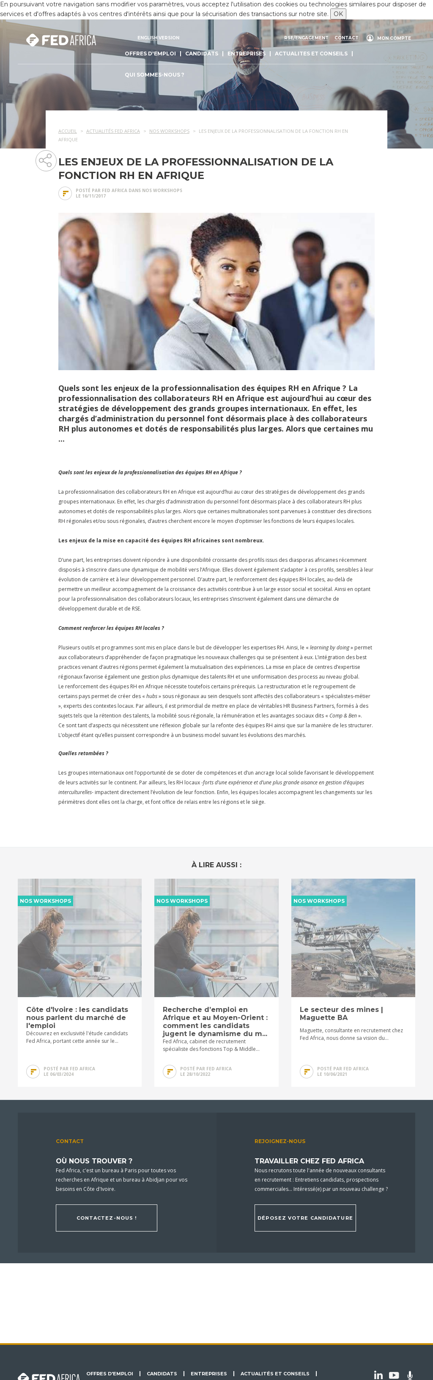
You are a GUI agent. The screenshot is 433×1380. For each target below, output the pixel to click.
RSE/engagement (306, 38)
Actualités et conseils (275, 1373)
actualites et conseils (311, 53)
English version (158, 38)
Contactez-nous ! (107, 1218)
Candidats (201, 53)
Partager (45, 160)
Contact (346, 38)
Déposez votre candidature (305, 1218)
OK (338, 14)
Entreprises (246, 53)
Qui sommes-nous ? (154, 74)
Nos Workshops (162, 190)
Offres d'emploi (150, 53)
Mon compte (394, 38)
